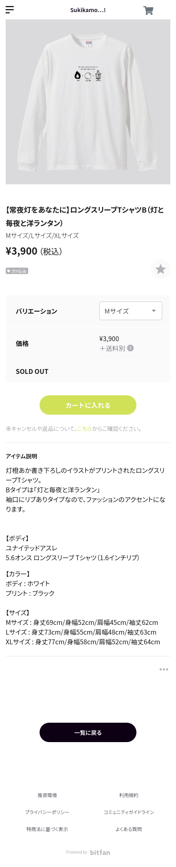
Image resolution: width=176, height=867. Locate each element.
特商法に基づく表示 (47, 828)
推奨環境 (47, 794)
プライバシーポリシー (47, 811)
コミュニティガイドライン (128, 811)
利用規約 (128, 794)
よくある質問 (128, 828)
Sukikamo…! (88, 10)
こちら (84, 428)
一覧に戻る (88, 732)
